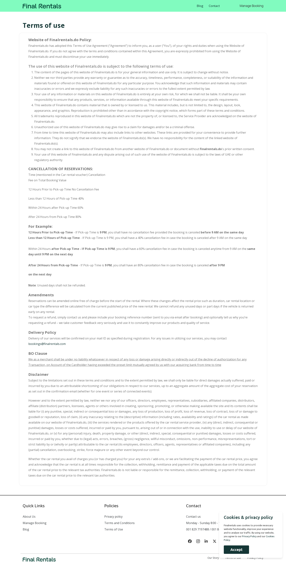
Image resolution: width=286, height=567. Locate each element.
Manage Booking (251, 6)
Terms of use (233, 558)
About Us (29, 517)
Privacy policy (113, 517)
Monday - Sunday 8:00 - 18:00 (206, 523)
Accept (236, 549)
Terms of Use (113, 529)
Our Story (213, 558)
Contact (214, 6)
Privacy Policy (255, 558)
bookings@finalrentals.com (47, 344)
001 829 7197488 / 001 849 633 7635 (210, 529)
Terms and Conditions (119, 523)
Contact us (193, 517)
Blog (200, 6)
